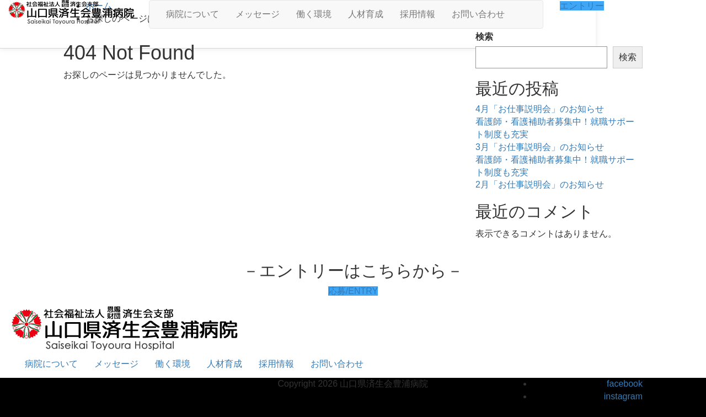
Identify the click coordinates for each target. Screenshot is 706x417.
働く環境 (313, 14)
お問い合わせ (478, 14)
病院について (192, 14)
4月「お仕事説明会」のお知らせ (539, 109)
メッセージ (258, 14)
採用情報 (417, 14)
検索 (484, 36)
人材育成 (365, 14)
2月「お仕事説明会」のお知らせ (539, 184)
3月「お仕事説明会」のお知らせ (539, 147)
